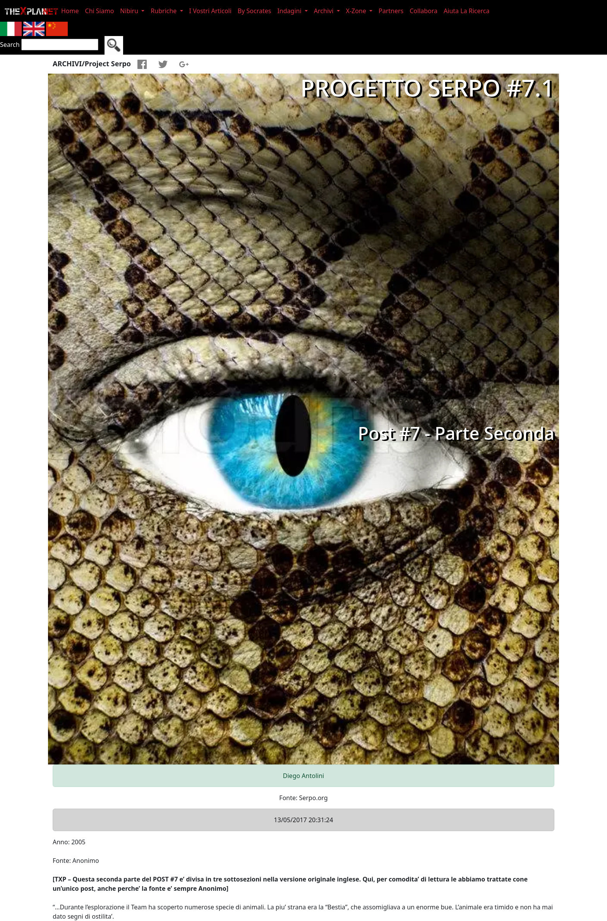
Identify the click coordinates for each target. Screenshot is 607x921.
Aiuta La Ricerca (466, 11)
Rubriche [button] (164, 11)
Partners (391, 11)
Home (70, 11)
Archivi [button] (324, 11)
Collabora (423, 11)
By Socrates (254, 11)
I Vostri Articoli (210, 11)
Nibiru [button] (130, 11)
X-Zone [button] (357, 11)
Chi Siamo (99, 11)
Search (10, 44)
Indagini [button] (290, 11)
